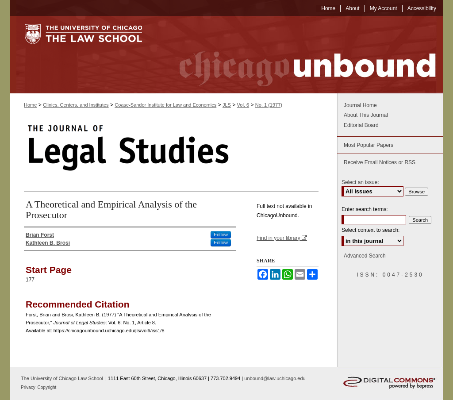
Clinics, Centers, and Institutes (76, 105)
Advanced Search (365, 256)
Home (30, 105)
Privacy (29, 387)
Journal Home (360, 105)
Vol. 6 (243, 105)
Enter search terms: (365, 209)
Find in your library (282, 238)
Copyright (47, 387)
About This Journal (366, 115)
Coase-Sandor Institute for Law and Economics (165, 105)
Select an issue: (360, 182)
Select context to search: (370, 230)
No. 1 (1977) (268, 105)
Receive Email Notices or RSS (379, 162)
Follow (221, 234)
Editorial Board (361, 125)
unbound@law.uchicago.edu (274, 378)
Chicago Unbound (299, 54)
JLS (227, 105)
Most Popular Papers (368, 145)
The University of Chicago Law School (62, 378)
